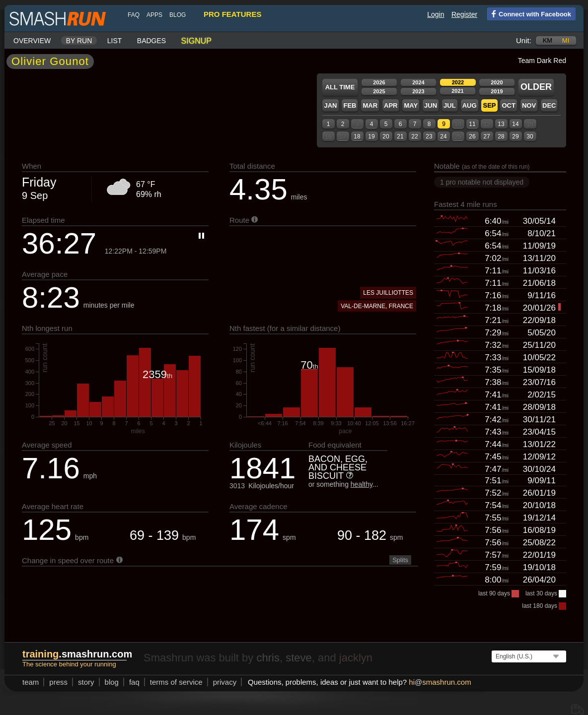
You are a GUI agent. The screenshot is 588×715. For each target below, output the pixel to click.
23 (429, 136)
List (114, 41)
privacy (225, 682)
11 (472, 124)
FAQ (134, 14)
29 (515, 136)
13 (501, 124)
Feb (349, 105)
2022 (458, 82)
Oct (508, 105)
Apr (390, 105)
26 (472, 136)
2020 (497, 82)
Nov (529, 105)
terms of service (176, 682)
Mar (370, 105)
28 (501, 136)
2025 (379, 91)
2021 (457, 91)
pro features (232, 14)
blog (177, 14)
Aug (469, 105)
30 (529, 136)
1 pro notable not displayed (481, 182)
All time (340, 87)
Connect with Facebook (529, 13)
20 (385, 136)
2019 (497, 91)
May (411, 105)
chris (267, 657)
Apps (154, 14)
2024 (418, 82)
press (58, 682)
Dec (549, 105)
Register (464, 14)
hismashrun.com (440, 682)
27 (486, 136)
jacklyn (355, 657)
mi (565, 40)
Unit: (523, 40)
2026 (379, 82)
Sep (489, 105)
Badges (151, 41)
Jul (449, 105)
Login (435, 14)
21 (400, 136)
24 (443, 136)
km (548, 40)
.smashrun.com (77, 654)
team (30, 682)
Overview (32, 41)
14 (515, 124)
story (86, 682)
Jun (430, 105)
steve (299, 657)
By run (79, 41)
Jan (330, 105)
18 (357, 136)
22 (414, 136)
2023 (418, 91)
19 (371, 136)
